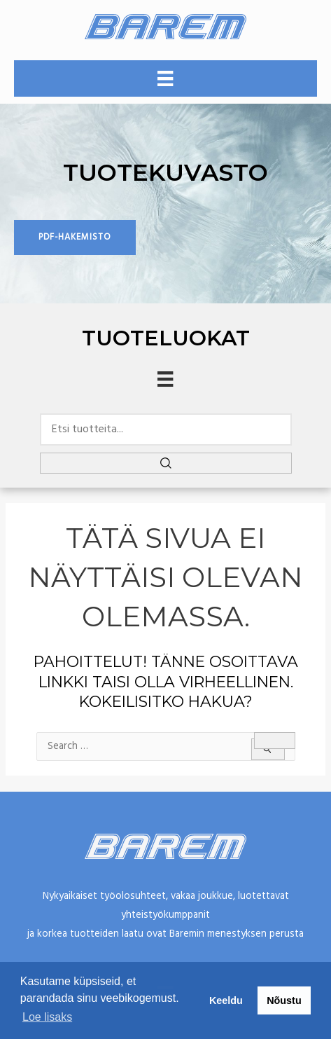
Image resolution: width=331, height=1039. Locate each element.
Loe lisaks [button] (47, 1017)
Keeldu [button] (226, 1000)
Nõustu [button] (284, 1000)
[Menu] (165, 379)
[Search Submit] (268, 749)
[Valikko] (165, 78)
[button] (75, 237)
